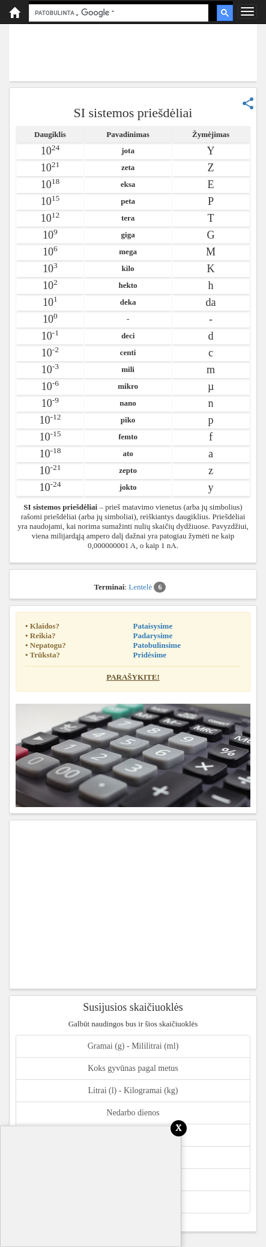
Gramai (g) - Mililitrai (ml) (133, 1045)
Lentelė (147, 587)
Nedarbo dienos (132, 1112)
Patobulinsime (157, 645)
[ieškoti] (117, 13)
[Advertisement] (133, 51)
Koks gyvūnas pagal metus (133, 1068)
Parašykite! (133, 676)
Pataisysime (153, 625)
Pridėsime (150, 654)
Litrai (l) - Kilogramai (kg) (133, 1090)
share (248, 103)
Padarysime (153, 635)
